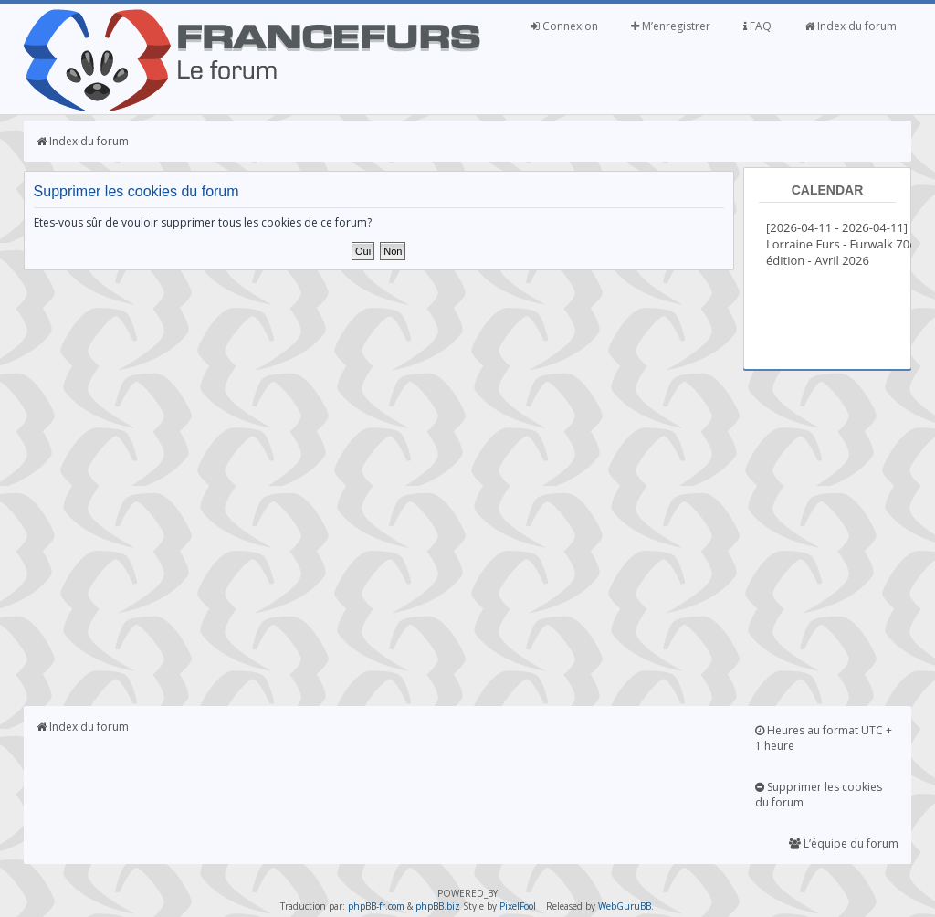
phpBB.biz (437, 906)
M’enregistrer (670, 26)
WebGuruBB (624, 906)
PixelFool (517, 906)
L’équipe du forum (843, 843)
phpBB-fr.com (376, 906)
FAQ (757, 26)
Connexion (564, 26)
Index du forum (850, 26)
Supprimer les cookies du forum (818, 794)
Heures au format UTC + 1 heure (823, 738)
